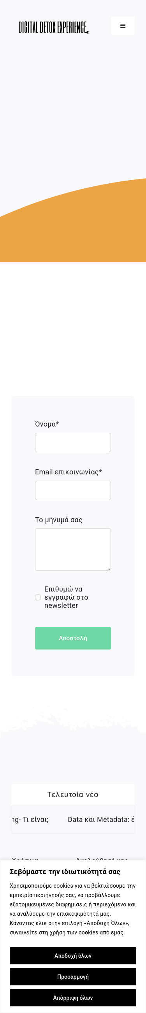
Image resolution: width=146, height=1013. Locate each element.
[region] (73, 936)
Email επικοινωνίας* (68, 472)
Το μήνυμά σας (59, 520)
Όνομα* (47, 424)
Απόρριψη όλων (73, 998)
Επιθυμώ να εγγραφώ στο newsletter (66, 597)
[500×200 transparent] (52, 13)
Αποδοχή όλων (73, 956)
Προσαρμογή (73, 977)
